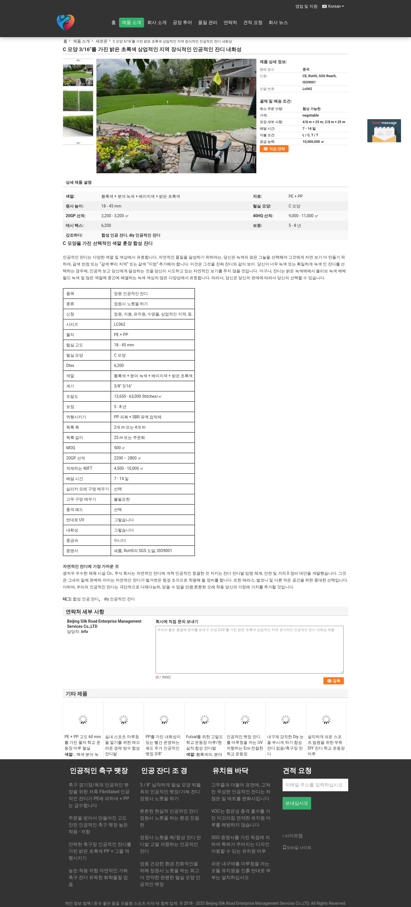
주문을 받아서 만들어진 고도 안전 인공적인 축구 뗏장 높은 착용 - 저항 (98, 824)
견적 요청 (253, 22)
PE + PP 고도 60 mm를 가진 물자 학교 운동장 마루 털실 (83, 742)
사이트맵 (294, 835)
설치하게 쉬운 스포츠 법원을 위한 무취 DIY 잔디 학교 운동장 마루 (326, 745)
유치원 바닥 (230, 771)
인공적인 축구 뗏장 (99, 771)
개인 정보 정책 (78, 903)
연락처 (230, 22)
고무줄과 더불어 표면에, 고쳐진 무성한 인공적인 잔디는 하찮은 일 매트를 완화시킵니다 (241, 791)
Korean (336, 6)
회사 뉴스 (278, 22)
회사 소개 (157, 22)
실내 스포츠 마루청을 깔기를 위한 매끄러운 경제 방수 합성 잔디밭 (122, 745)
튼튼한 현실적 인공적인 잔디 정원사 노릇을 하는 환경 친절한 (169, 818)
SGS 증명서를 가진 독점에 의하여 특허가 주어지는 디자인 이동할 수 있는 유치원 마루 (240, 844)
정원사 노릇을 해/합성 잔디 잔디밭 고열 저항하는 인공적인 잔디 (170, 844)
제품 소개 (131, 22)
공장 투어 (182, 22)
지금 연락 (277, 149)
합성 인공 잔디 (86, 599)
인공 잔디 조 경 (164, 771)
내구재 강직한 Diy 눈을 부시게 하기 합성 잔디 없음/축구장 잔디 (285, 745)
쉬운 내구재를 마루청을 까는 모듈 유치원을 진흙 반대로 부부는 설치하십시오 (241, 870)
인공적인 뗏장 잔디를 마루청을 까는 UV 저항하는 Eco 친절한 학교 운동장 (245, 745)
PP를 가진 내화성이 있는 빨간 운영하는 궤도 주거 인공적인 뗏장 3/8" (163, 745)
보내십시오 (296, 803)
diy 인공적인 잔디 (119, 599)
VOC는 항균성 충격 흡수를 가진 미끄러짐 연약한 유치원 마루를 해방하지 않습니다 (241, 818)
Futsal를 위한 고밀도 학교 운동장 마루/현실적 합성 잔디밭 (204, 742)
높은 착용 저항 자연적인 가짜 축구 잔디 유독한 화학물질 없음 (98, 877)
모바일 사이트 (297, 847)
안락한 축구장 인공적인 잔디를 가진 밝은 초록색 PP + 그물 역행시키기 (99, 851)
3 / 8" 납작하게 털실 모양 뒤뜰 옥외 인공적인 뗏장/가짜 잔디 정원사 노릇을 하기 (170, 791)
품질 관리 (207, 22)
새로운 (102, 41)
